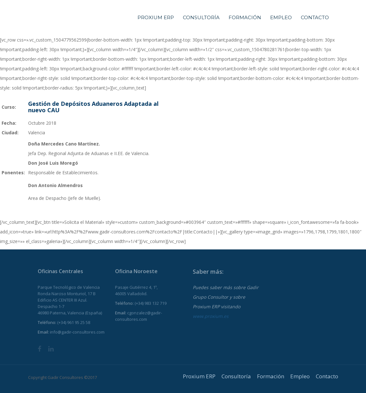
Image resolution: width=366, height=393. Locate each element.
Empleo (281, 17)
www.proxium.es (211, 319)
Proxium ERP (155, 17)
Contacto (315, 17)
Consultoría (201, 17)
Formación (245, 17)
